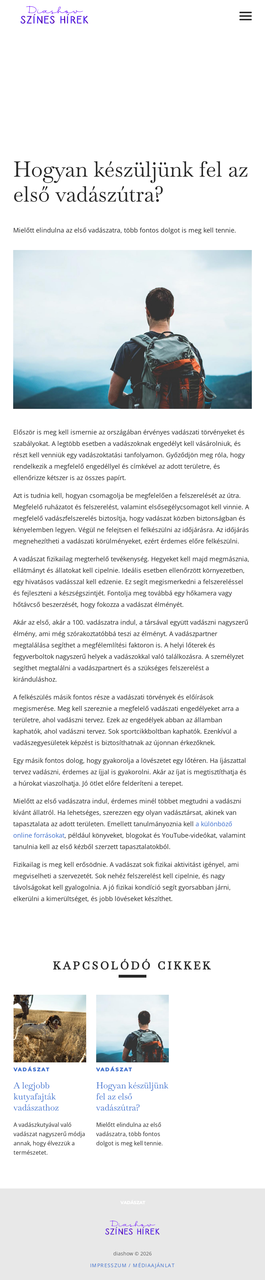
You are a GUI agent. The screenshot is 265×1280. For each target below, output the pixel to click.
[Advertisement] (132, 85)
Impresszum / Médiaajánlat (132, 1265)
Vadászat (32, 1069)
